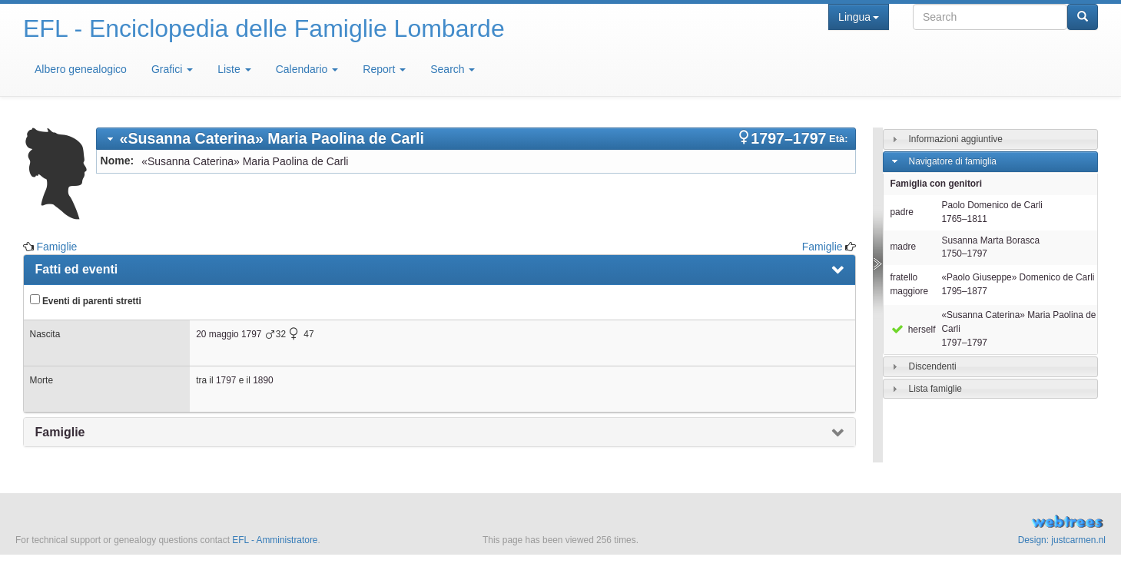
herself (912, 329)
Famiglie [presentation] (60, 432)
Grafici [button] (172, 69)
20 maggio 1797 (228, 334)
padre (901, 212)
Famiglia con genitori (936, 183)
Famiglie (56, 246)
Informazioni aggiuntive (956, 139)
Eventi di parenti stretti (85, 300)
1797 (226, 380)
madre (903, 246)
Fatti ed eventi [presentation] (76, 269)
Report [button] (384, 69)
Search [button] (452, 69)
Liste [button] (233, 69)
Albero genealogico (81, 69)
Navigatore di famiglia (953, 161)
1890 (263, 380)
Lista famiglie (935, 388)
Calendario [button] (307, 69)
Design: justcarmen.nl (1062, 540)
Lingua (858, 17)
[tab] (476, 139)
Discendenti (933, 365)
